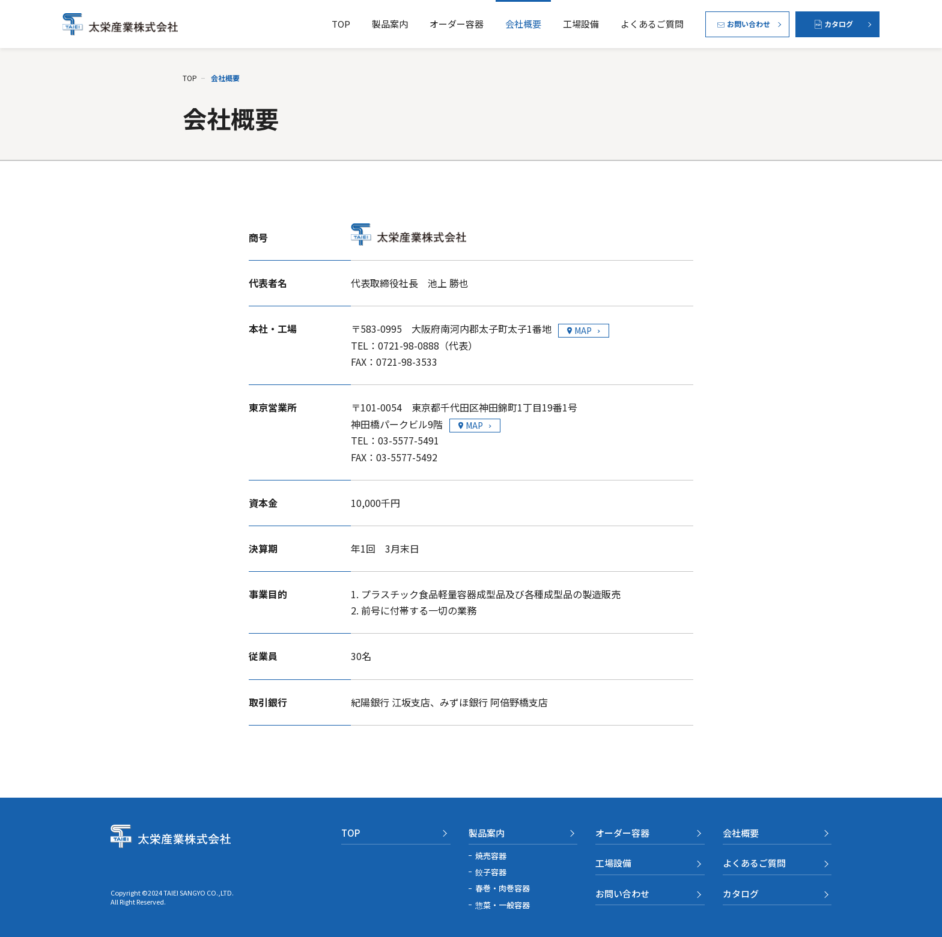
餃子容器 (490, 872)
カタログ (741, 893)
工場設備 (581, 23)
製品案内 (390, 23)
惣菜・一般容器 (502, 905)
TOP (341, 23)
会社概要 (523, 23)
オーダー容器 (457, 23)
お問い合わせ (622, 893)
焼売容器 (490, 855)
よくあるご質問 (652, 23)
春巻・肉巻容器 (502, 888)
